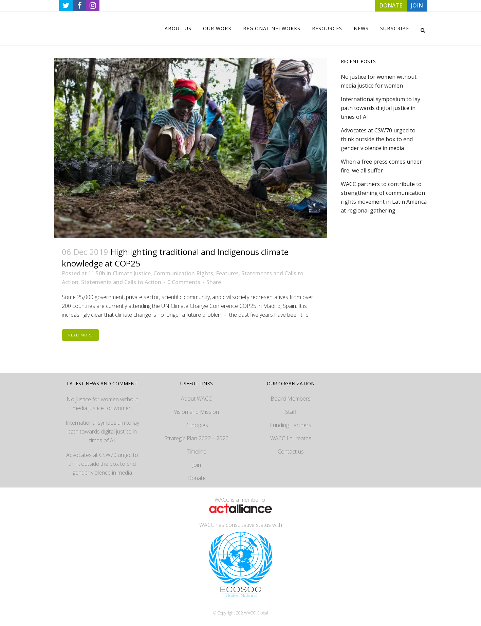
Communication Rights (183, 273)
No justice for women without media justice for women (102, 403)
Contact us (291, 451)
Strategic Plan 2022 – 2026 (196, 438)
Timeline (196, 451)
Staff (290, 412)
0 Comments (183, 282)
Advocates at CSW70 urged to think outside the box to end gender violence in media (378, 139)
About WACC (196, 398)
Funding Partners (290, 425)
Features (227, 273)
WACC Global (256, 613)
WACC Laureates (290, 438)
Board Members (291, 398)
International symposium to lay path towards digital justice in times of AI (380, 108)
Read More (80, 334)
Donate (196, 478)
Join (196, 464)
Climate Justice (132, 273)
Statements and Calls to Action (121, 282)
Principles (196, 425)
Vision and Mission (196, 412)
